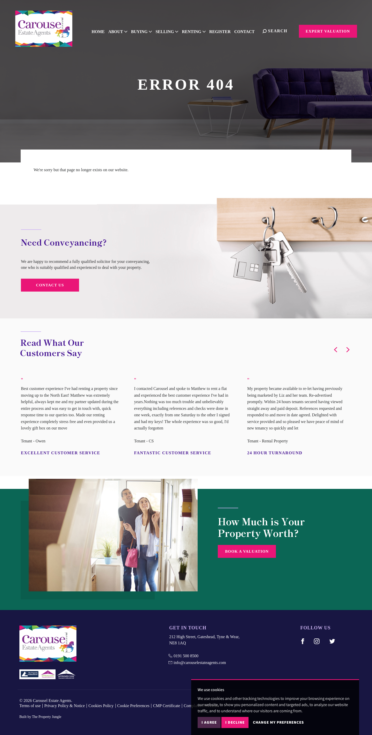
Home (101, 30)
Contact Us (50, 285)
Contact (247, 30)
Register (223, 30)
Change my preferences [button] (278, 722)
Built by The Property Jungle (40, 717)
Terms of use (30, 705)
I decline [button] (235, 722)
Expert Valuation (328, 31)
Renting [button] (197, 30)
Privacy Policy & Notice (64, 705)
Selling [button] (170, 30)
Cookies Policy (100, 705)
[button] (335, 349)
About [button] (120, 30)
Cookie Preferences (133, 705)
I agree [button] (209, 722)
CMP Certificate (166, 705)
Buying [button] (144, 30)
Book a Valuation (247, 551)
